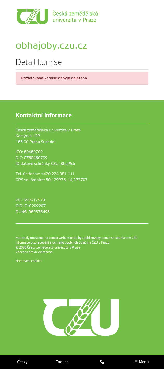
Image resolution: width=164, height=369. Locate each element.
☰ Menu (141, 362)
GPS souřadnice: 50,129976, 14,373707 (51, 180)
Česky (22, 362)
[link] (81, 16)
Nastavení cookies (29, 261)
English (62, 362)
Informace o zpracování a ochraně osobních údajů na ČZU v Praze (62, 242)
